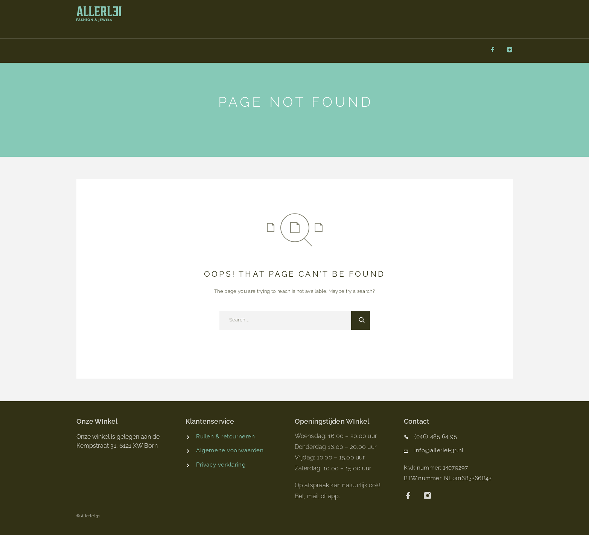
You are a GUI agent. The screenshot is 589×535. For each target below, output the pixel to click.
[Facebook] (492, 50)
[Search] (360, 320)
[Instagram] (509, 50)
